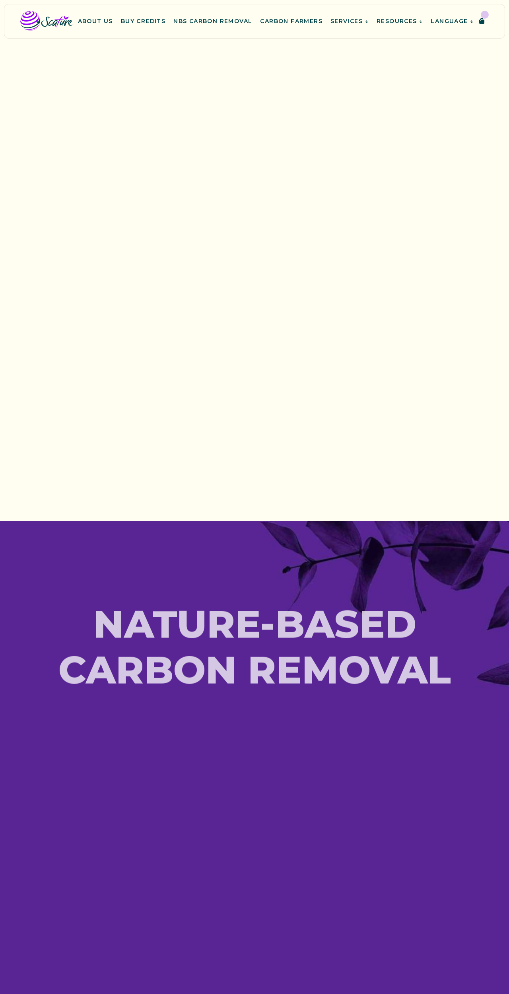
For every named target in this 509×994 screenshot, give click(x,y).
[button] (484, 21)
